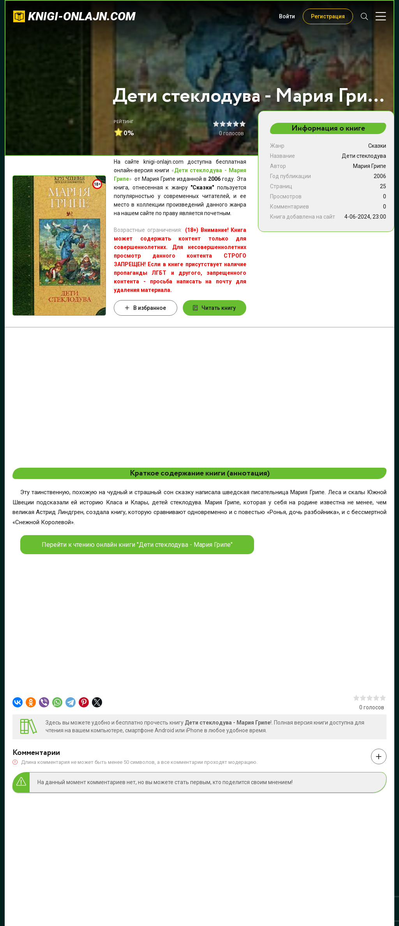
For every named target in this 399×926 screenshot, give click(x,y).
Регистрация (328, 16)
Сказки (377, 146)
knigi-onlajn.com (82, 16)
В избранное (145, 308)
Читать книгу (214, 308)
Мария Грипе (369, 166)
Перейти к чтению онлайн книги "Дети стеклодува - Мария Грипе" (137, 544)
